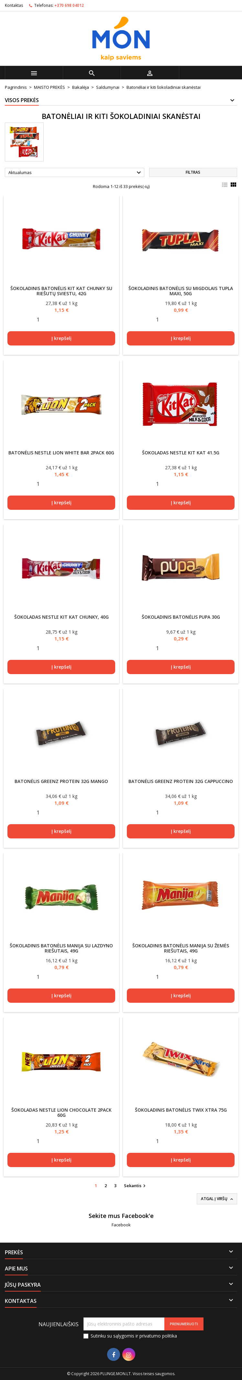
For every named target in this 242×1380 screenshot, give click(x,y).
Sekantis (135, 1186)
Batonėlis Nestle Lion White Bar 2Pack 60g (61, 453)
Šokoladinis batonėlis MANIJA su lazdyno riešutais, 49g (61, 948)
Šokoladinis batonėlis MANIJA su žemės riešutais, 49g (180, 948)
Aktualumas (75, 173)
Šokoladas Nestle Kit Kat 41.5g (180, 453)
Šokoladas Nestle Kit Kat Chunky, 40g (61, 617)
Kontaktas (14, 5)
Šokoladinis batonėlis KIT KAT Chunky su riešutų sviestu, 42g (61, 291)
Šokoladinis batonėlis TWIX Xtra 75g (181, 1110)
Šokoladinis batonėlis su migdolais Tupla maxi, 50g (180, 291)
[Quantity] (38, 319)
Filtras (193, 172)
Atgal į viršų (217, 1199)
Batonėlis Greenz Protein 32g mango (61, 781)
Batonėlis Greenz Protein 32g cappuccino (180, 781)
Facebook (121, 1225)
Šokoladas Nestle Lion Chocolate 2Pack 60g (61, 1112)
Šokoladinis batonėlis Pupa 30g (181, 617)
